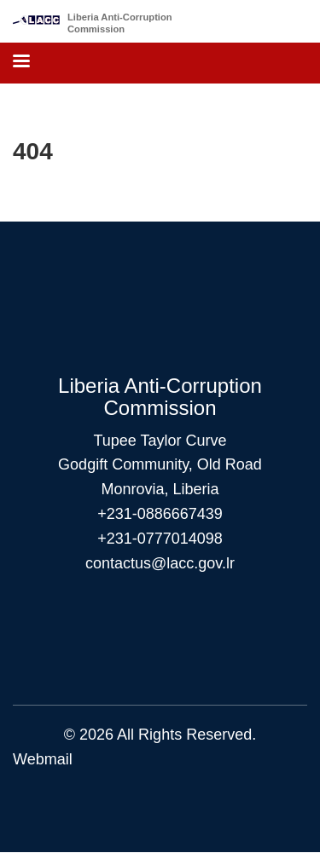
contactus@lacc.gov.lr (160, 563)
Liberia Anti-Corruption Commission (119, 23)
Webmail (43, 759)
